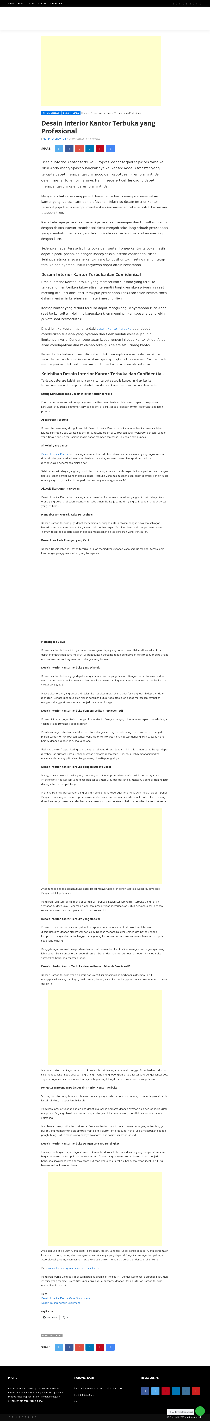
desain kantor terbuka (114, 328)
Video (76, 113)
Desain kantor (51, 113)
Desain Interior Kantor (54, 454)
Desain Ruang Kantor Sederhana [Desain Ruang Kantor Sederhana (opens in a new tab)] (60, 1302)
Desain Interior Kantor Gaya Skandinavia (65, 1298)
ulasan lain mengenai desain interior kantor (74, 1268)
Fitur (20, 3)
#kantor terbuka (52, 1335)
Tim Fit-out (56, 3)
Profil (31, 3)
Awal (11, 3)
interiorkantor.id (193, 1417)
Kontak (42, 3)
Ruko (66, 113)
